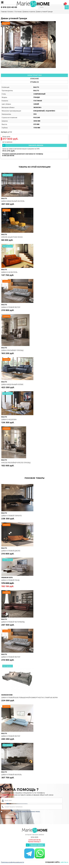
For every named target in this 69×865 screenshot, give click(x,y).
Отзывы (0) (34, 82)
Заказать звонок (36, 145)
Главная (3, 11)
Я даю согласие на (20, 811)
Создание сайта (52, 862)
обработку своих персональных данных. (27, 811)
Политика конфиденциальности (12, 862)
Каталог (10, 11)
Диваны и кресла (29, 11)
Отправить (10, 816)
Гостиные (18, 11)
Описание (34, 79)
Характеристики (34, 75)
